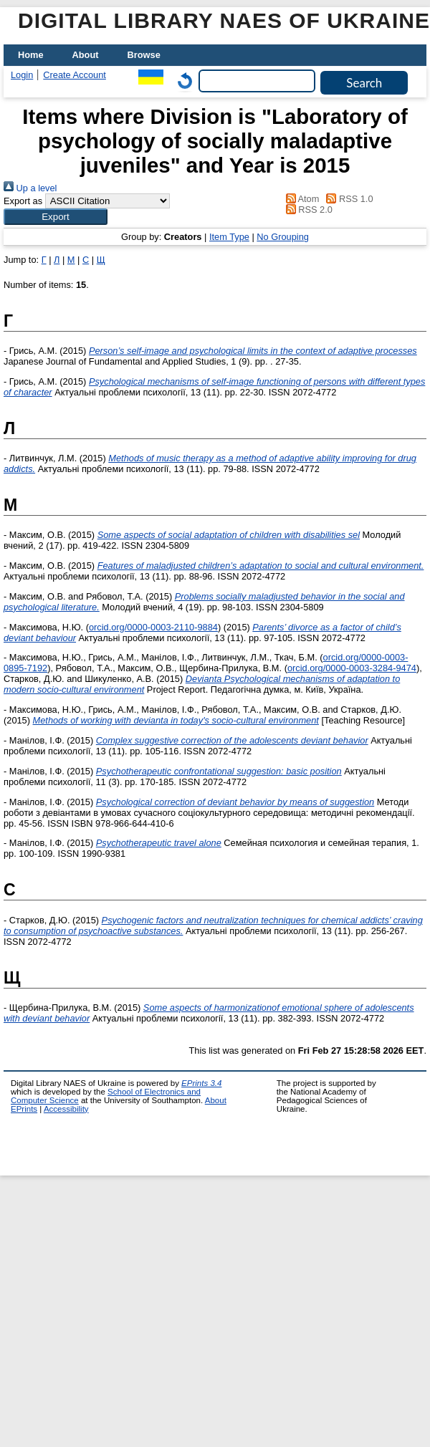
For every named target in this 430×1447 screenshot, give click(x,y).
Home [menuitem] (31, 54)
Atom (300, 198)
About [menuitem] (85, 54)
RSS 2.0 (307, 209)
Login (22, 74)
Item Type (229, 236)
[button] (56, 216)
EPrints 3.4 (201, 1083)
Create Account (74, 74)
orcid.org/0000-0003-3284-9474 (351, 668)
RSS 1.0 (347, 198)
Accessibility (66, 1109)
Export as (23, 201)
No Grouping (283, 236)
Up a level (30, 188)
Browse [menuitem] (144, 54)
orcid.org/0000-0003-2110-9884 (153, 627)
